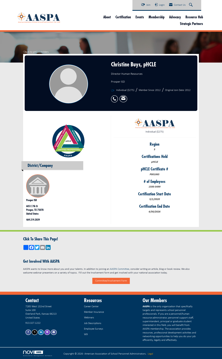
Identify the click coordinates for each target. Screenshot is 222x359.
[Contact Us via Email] (54, 332)
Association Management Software (37, 353)
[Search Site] (191, 5)
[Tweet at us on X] (34, 332)
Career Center (91, 306)
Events (140, 17)
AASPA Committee (119, 269)
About (107, 17)
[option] (67, 139)
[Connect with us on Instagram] (47, 332)
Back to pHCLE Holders (36, 52)
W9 (86, 334)
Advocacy (175, 17)
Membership (156, 17)
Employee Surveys (93, 329)
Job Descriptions (92, 323)
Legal (150, 354)
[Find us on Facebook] (28, 332)
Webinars (89, 317)
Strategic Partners (191, 23)
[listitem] (115, 97)
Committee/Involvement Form (111, 280)
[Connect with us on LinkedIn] (41, 332)
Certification (123, 17)
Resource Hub (194, 17)
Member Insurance (94, 312)
